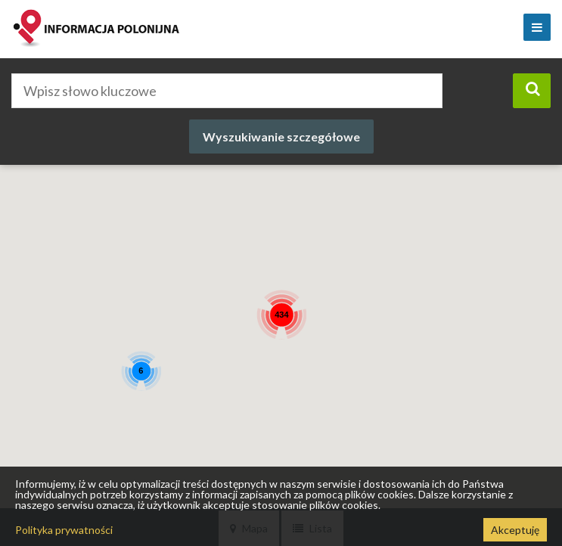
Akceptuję (515, 529)
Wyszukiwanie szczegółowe (281, 136)
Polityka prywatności (64, 529)
